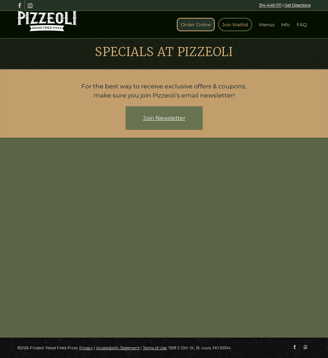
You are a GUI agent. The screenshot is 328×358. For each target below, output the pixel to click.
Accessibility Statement (118, 347)
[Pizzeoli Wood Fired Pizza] (47, 21)
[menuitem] (195, 24)
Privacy (86, 347)
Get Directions (297, 5)
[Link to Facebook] (19, 5)
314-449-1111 (270, 5)
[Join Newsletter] (164, 118)
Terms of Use (155, 347)
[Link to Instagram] (30, 5)
